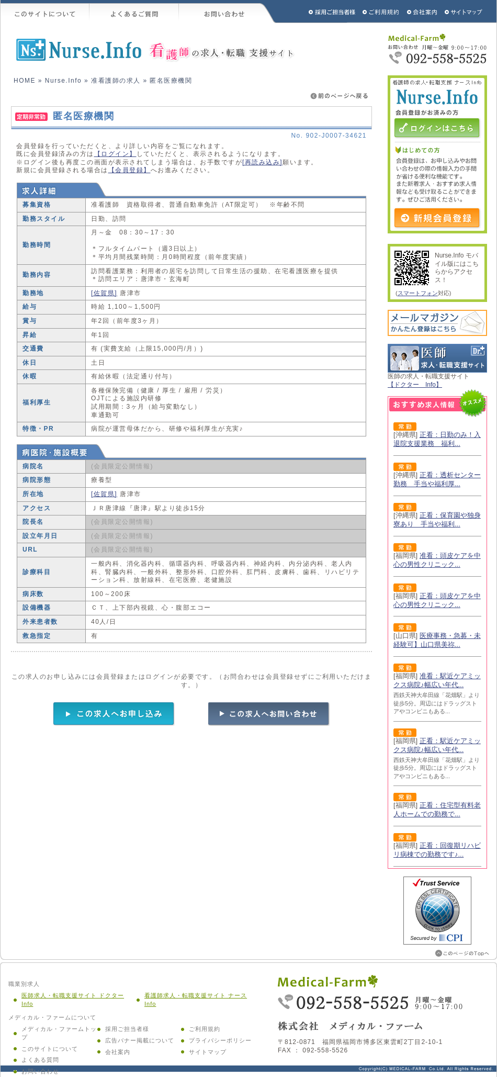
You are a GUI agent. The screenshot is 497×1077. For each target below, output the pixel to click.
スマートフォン (418, 293)
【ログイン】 (115, 154)
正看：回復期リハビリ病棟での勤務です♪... (437, 850)
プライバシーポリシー (220, 1040)
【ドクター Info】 (415, 384)
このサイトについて (45, 11)
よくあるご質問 (134, 11)
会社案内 (117, 1052)
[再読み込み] (262, 162)
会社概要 (422, 11)
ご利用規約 (382, 11)
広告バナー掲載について (139, 1040)
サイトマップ (464, 11)
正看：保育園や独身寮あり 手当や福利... (437, 519)
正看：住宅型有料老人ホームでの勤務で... (437, 809)
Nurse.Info (63, 80)
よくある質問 (40, 1060)
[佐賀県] (104, 293)
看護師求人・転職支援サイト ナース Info (195, 999)
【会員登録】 (129, 170)
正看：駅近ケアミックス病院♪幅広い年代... (437, 745)
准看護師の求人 (116, 80)
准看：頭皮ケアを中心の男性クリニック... (437, 560)
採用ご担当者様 (318, 11)
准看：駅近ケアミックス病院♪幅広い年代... (437, 680)
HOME (25, 80)
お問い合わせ (227, 11)
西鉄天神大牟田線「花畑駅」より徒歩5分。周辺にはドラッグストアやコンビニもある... (436, 703)
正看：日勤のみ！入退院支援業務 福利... (437, 439)
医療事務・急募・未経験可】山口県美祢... (437, 640)
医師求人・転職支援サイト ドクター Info (72, 999)
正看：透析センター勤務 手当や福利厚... (437, 479)
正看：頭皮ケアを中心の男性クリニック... (437, 600)
